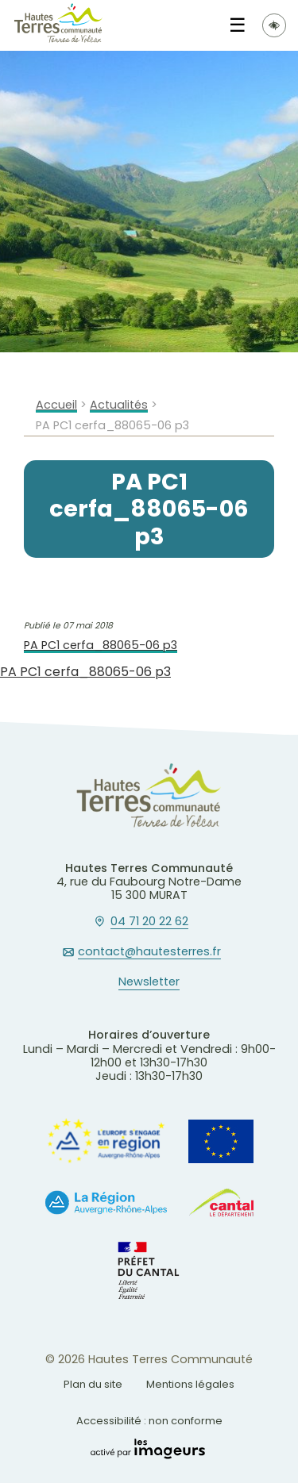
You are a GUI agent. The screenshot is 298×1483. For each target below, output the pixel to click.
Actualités (119, 405)
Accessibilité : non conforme (149, 1420)
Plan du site (93, 1384)
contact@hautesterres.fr (149, 952)
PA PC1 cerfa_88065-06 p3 (100, 645)
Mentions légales (190, 1384)
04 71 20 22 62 (149, 922)
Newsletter (149, 982)
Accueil (56, 405)
